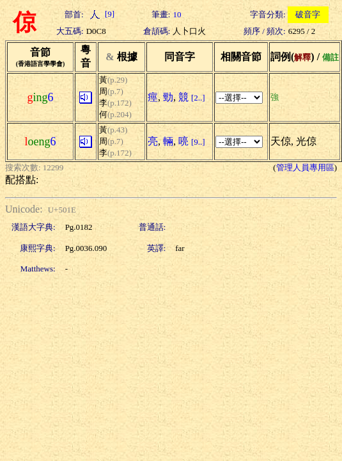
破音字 (307, 14)
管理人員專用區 (305, 167)
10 (177, 14)
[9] (100, 14)
